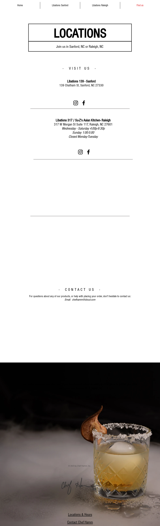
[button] (60, 5)
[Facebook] (83, 103)
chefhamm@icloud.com (83, 299)
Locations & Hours (80, 514)
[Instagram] (75, 103)
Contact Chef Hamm (80, 522)
